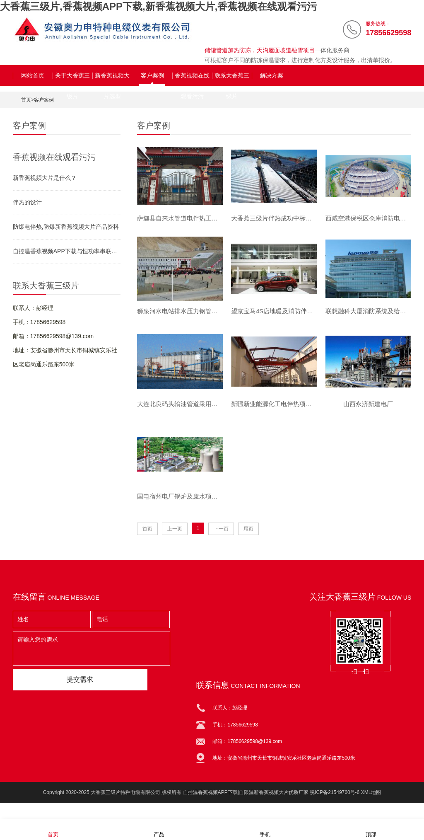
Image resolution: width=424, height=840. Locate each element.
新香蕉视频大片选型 (112, 79)
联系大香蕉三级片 (231, 79)
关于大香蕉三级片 (72, 79)
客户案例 (152, 75)
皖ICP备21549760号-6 (334, 802)
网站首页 (32, 75)
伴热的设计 (27, 202)
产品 (159, 829)
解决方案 (271, 75)
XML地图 (371, 802)
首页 (26, 100)
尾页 (248, 538)
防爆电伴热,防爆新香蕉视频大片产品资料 (66, 226)
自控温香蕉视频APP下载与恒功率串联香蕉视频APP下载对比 (66, 251)
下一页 (221, 538)
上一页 (174, 538)
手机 (265, 829)
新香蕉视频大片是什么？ (45, 177)
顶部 (371, 829)
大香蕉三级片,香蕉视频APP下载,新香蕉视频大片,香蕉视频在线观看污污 (158, 6)
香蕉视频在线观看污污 (192, 79)
